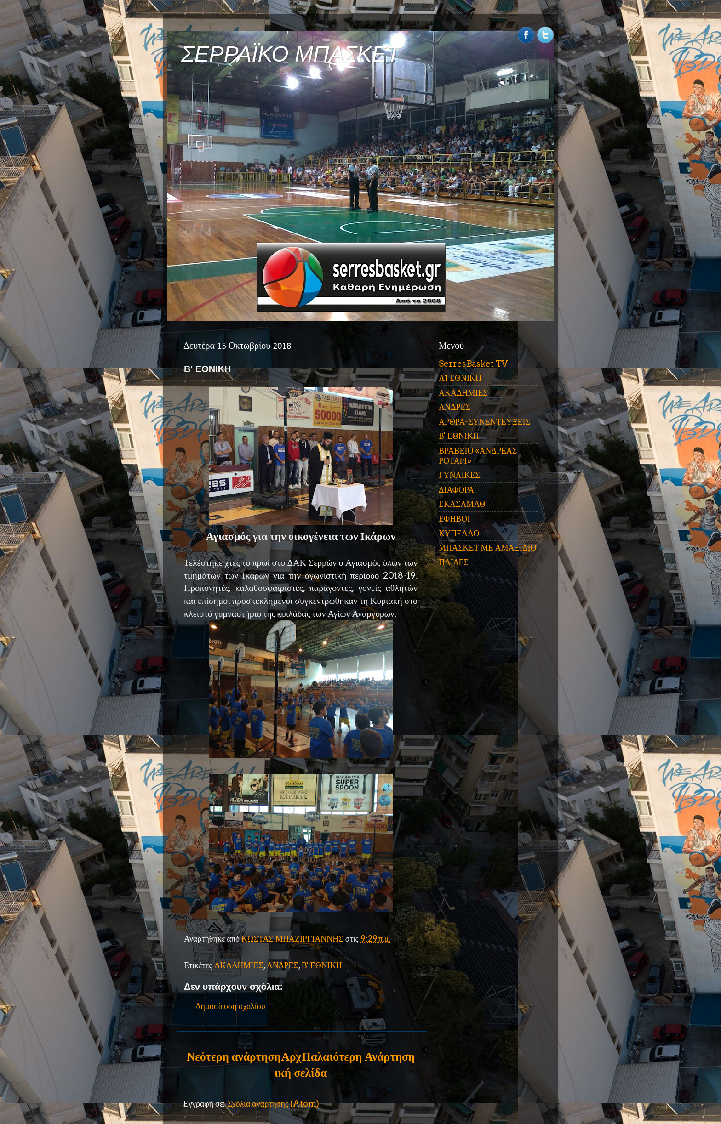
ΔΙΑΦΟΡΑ (456, 489)
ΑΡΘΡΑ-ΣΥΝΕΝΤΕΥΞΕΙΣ (484, 421)
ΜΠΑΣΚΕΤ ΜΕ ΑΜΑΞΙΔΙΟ (488, 547)
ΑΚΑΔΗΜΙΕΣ (238, 965)
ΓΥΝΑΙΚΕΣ (459, 475)
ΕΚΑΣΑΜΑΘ (462, 504)
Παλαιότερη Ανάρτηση (358, 1056)
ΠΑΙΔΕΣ (454, 562)
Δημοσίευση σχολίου (230, 1006)
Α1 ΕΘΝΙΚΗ (460, 378)
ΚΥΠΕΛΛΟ (459, 533)
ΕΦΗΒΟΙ (454, 518)
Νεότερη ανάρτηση (233, 1056)
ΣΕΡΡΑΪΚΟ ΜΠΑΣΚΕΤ (290, 54)
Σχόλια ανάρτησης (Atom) (273, 1103)
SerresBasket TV (473, 364)
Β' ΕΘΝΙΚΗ (322, 965)
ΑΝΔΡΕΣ (282, 965)
